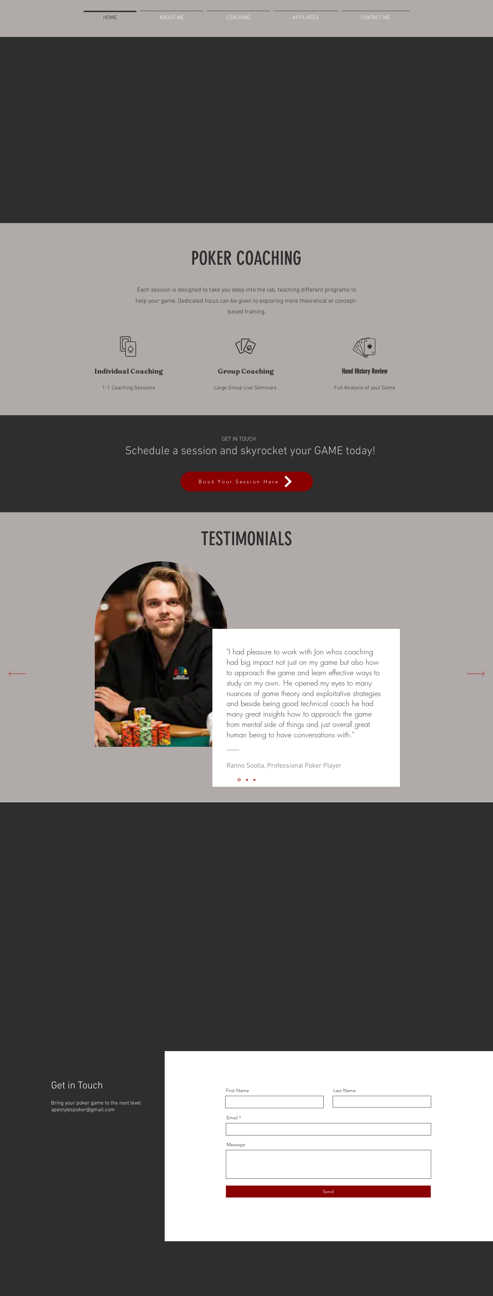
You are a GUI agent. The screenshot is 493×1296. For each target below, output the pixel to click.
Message (236, 1144)
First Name (237, 1090)
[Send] (328, 1191)
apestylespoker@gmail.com (83, 1110)
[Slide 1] (254, 780)
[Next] (476, 674)
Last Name (344, 1090)
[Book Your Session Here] (246, 481)
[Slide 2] (247, 780)
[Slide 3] (239, 779)
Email (232, 1117)
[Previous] (17, 674)
